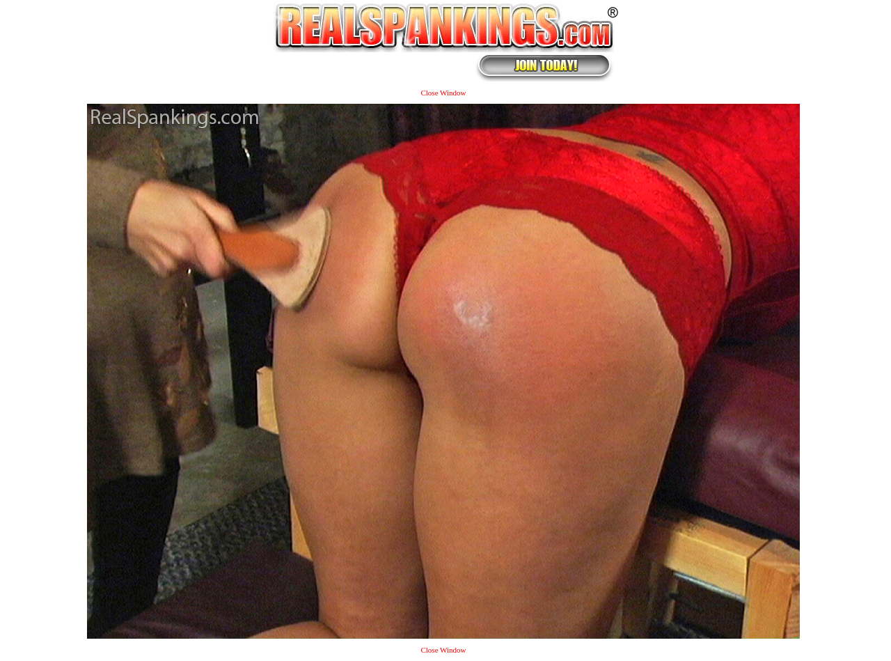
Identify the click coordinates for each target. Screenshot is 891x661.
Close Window (443, 92)
